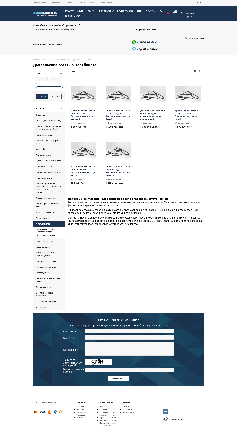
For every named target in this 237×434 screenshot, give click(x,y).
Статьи (126, 407)
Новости (80, 409)
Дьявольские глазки (46, 235)
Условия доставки (107, 412)
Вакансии (80, 415)
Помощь (127, 403)
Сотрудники (81, 412)
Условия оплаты (106, 409)
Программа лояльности (110, 420)
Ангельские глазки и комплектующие (46, 230)
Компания (81, 403)
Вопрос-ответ (129, 409)
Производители (130, 412)
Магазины (80, 418)
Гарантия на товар (107, 418)
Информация (106, 403)
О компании (81, 407)
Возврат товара (106, 415)
